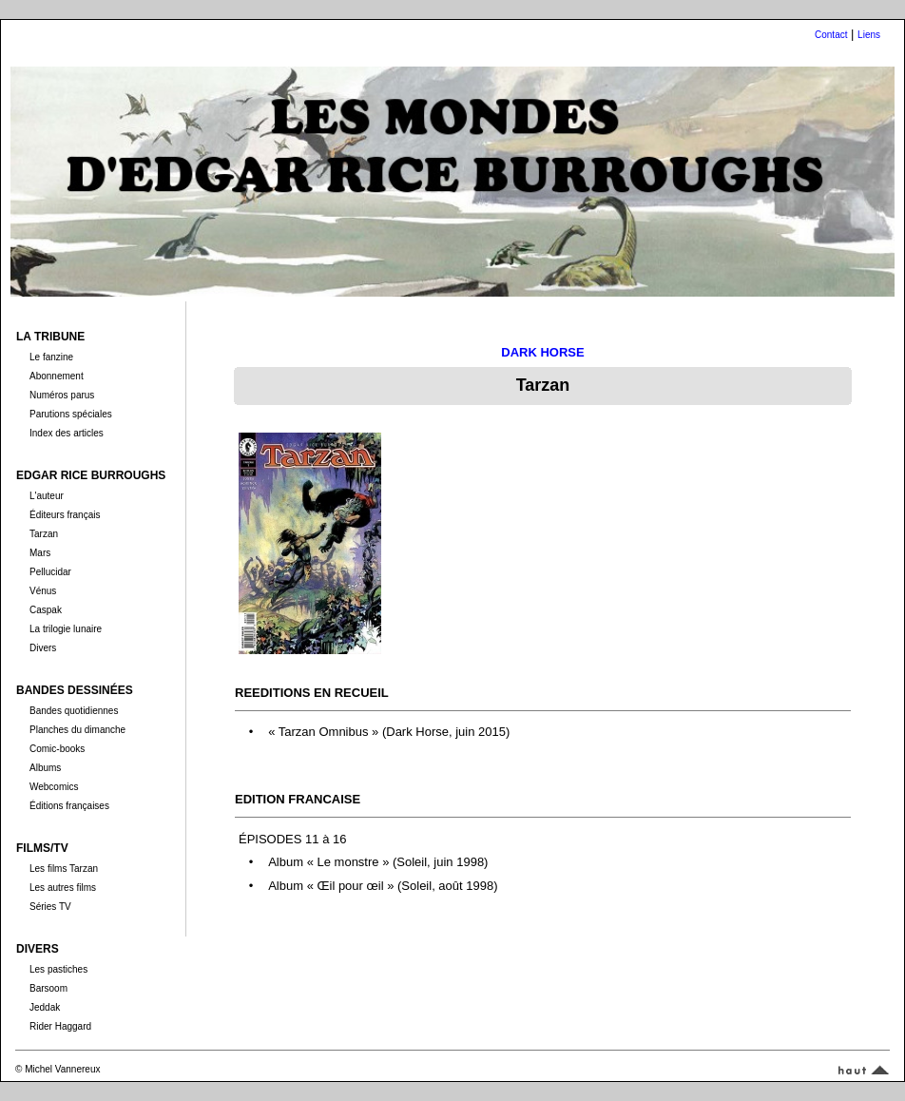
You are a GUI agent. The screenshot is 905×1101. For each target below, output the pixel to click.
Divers (42, 648)
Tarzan (43, 534)
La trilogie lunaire (65, 629)
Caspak (45, 610)
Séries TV (50, 906)
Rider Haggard (60, 1026)
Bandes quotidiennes (73, 710)
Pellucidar (50, 572)
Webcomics (54, 787)
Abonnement (56, 376)
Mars (39, 553)
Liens (868, 34)
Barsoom (48, 988)
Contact (831, 34)
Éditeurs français (64, 515)
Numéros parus (61, 395)
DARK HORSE (542, 352)
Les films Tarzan (63, 868)
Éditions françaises (69, 806)
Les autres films (62, 887)
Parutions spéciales (70, 414)
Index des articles (66, 433)
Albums (45, 768)
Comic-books (57, 749)
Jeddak (44, 1007)
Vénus (42, 591)
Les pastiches (58, 969)
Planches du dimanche (77, 729)
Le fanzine (51, 357)
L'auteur (46, 496)
